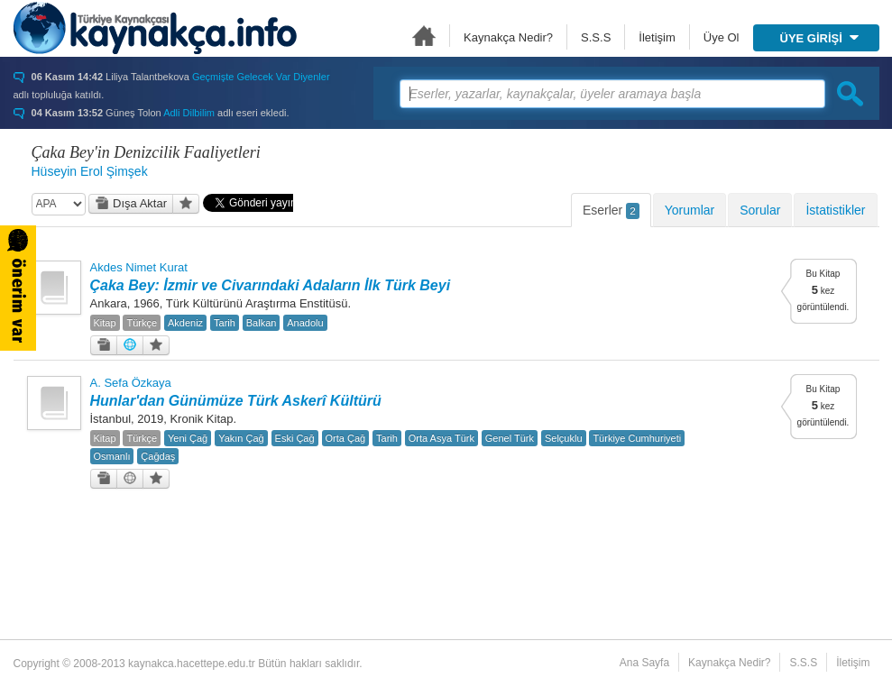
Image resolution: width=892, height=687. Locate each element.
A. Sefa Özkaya (130, 382)
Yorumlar (690, 210)
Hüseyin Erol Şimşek (90, 171)
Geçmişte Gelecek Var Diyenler (261, 76)
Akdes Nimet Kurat (139, 267)
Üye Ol (721, 37)
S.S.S (596, 37)
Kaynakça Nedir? (508, 37)
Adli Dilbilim (189, 112)
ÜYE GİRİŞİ (819, 38)
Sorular (760, 210)
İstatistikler (835, 210)
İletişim (657, 37)
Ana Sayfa (424, 35)
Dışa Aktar (131, 203)
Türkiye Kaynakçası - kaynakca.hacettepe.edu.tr (155, 28)
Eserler (611, 211)
